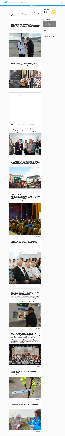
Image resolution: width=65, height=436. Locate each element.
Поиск (50, 2)
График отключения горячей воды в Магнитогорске (48, 23)
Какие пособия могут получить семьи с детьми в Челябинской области (49, 29)
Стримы (18, 2)
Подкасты (22, 2)
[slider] (45, 14)
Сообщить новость (32, 5)
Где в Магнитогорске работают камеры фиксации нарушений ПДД (49, 37)
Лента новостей (11, 2)
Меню (59, 2)
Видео (26, 2)
